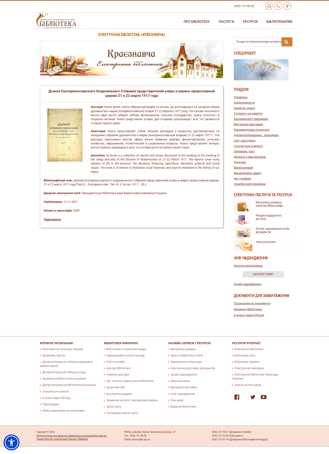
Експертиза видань (119, 394)
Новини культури (117, 374)
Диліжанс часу (244, 151)
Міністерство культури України (62, 349)
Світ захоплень (244, 140)
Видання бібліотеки (248, 309)
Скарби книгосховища (250, 184)
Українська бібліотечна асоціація (64, 378)
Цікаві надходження (248, 284)
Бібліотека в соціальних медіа (126, 349)
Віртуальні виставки (248, 124)
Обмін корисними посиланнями (63, 410)
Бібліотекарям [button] (279, 22)
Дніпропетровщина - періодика (256, 135)
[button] (11, 442)
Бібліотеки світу (244, 355)
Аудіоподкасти (244, 102)
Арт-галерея (242, 178)
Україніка (240, 97)
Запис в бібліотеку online (186, 355)
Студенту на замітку (248, 113)
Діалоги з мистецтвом (250, 157)
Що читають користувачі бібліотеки (129, 381)
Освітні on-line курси (247, 385)
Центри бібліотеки (118, 368)
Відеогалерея (243, 167)
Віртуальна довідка (183, 349)
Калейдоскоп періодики (251, 119)
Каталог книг (263, 274)
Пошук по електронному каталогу (264, 41)
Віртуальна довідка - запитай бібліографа (269, 204)
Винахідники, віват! (248, 173)
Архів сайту (113, 406)
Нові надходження (182, 394)
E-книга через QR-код (249, 315)
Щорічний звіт (115, 387)
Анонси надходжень (248, 265)
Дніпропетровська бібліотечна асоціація (69, 385)
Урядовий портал (53, 355)
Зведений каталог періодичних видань (132, 400)
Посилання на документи (252, 303)
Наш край (176, 400)
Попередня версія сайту (122, 413)
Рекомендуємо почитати (251, 129)
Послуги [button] (226, 22)
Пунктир (240, 162)
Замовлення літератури (186, 362)
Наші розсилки (266, 242)
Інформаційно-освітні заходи (125, 355)
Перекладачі (50, 404)
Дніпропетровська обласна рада (64, 372)
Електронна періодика (249, 368)
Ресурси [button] (250, 22)
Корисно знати (244, 108)
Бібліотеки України (246, 362)
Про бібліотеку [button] (197, 22)
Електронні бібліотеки (249, 349)
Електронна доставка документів (192, 368)
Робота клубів (115, 362)
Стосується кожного (248, 146)
